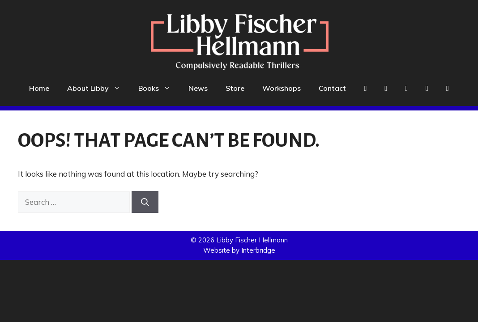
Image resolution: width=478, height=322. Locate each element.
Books (158, 88)
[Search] (145, 202)
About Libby (98, 88)
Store (235, 88)
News (198, 88)
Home (39, 88)
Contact (332, 88)
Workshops (281, 88)
